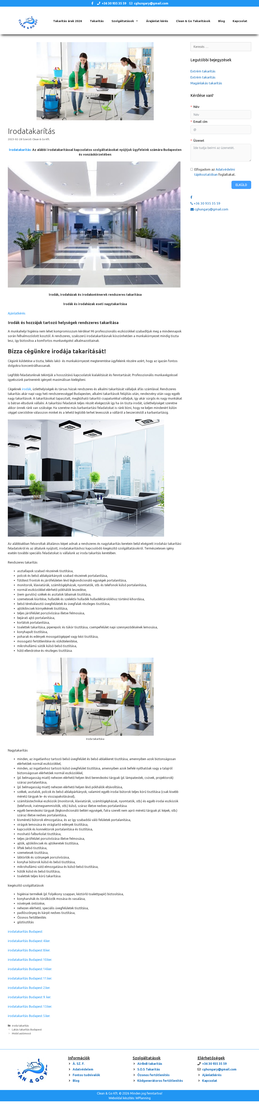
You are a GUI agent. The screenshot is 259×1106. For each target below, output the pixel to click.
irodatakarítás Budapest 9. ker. (29, 997)
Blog (221, 21)
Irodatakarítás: (20, 149)
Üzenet (198, 140)
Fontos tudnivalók (86, 1075)
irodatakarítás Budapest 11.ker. (30, 978)
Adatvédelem (83, 1069)
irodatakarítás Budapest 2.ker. (29, 987)
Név (196, 107)
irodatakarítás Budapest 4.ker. (29, 941)
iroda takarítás (20, 1025)
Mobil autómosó (21, 1033)
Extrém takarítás (202, 71)
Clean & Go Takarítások (193, 21)
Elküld (241, 185)
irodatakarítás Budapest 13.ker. (30, 1006)
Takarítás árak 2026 (67, 21)
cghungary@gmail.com (151, 3)
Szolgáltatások (127, 21)
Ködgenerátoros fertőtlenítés (160, 1080)
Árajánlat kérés (157, 21)
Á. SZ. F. (78, 1063)
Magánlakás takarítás (206, 83)
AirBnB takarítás (149, 1063)
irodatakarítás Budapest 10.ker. (30, 959)
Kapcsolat (240, 21)
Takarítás (97, 21)
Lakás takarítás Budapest (27, 1029)
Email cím (200, 121)
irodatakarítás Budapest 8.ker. (29, 950)
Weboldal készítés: (122, 1098)
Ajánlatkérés (16, 313)
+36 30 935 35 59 (114, 3)
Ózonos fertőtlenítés (153, 1075)
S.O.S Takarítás (148, 1069)
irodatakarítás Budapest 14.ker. (30, 969)
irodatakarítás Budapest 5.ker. (29, 1016)
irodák (26, 389)
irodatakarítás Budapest (25, 931)
